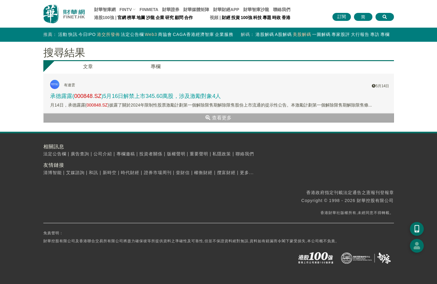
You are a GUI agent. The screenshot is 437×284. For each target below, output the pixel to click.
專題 (267, 17)
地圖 (141, 17)
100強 (246, 17)
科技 (257, 17)
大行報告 (360, 34)
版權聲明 (176, 153)
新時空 (110, 172)
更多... (247, 172)
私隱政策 (222, 153)
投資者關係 (150, 153)
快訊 (72, 34)
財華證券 (170, 9)
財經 (226, 17)
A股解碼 (283, 34)
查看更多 (218, 117)
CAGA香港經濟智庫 (193, 34)
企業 (160, 17)
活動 (62, 34)
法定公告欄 (132, 34)
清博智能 (52, 172)
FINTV (125, 9)
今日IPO (87, 34)
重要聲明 (199, 153)
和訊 (93, 172)
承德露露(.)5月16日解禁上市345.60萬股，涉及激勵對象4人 (135, 96)
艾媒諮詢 (75, 172)
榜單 (131, 17)
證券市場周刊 (158, 172)
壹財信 (183, 172)
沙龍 (150, 17)
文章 (88, 66)
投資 (235, 17)
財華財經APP (226, 9)
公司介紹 (102, 153)
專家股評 (341, 34)
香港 (286, 17)
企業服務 (224, 34)
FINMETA (149, 9)
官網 (121, 17)
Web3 (151, 34)
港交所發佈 (108, 34)
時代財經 (130, 172)
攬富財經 (226, 172)
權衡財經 (203, 172)
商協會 (165, 34)
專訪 (374, 34)
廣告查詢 (80, 153)
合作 (188, 17)
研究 (169, 17)
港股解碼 (265, 34)
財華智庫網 (105, 9)
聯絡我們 (281, 9)
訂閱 (341, 16)
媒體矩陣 (196, 9)
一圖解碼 (321, 34)
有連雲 (69, 85)
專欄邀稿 (126, 153)
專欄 (385, 34)
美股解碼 (302, 34)
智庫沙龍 (256, 9)
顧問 (179, 17)
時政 (276, 17)
